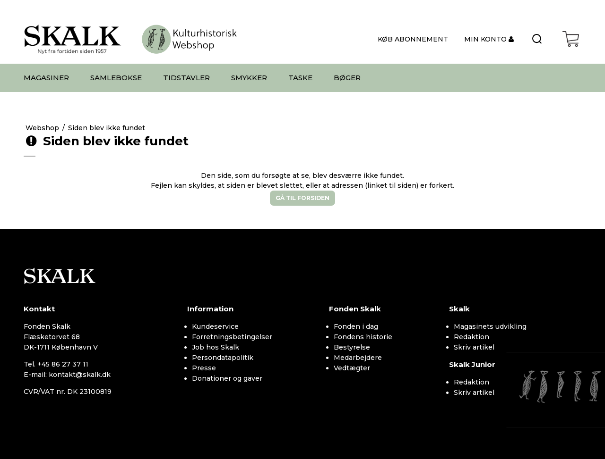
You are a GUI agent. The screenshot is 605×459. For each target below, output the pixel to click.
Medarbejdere (358, 357)
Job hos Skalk (215, 347)
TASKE (300, 77)
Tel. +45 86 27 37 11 (56, 364)
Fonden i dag (356, 326)
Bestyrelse (352, 347)
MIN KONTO (486, 39)
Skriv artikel (474, 347)
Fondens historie (363, 337)
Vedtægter (352, 368)
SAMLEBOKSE (116, 77)
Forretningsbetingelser (232, 337)
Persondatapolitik (222, 357)
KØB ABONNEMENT (413, 39)
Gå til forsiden (302, 197)
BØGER (347, 77)
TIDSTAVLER (186, 77)
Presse (204, 368)
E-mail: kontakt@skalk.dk (67, 374)
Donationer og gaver (227, 378)
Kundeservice (215, 326)
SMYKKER (249, 77)
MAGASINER (46, 77)
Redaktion (471, 337)
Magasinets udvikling (490, 326)
